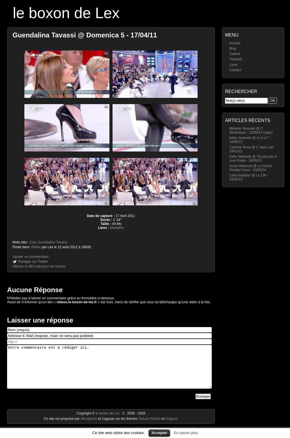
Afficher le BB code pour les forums (39, 266)
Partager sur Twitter (33, 262)
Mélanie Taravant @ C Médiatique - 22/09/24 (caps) (251, 130)
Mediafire (117, 228)
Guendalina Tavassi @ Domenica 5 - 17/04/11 (84, 35)
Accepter (159, 433)
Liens (233, 65)
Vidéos (35, 247)
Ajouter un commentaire (30, 257)
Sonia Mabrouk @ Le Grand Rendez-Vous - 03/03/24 (250, 168)
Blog (232, 48)
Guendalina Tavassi (52, 242)
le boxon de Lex (66, 13)
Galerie (234, 54)
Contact (235, 70)
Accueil (234, 43)
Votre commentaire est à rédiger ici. (109, 371)
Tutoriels (235, 59)
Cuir (33, 242)
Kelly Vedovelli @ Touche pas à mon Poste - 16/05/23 (253, 159)
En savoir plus (186, 433)
